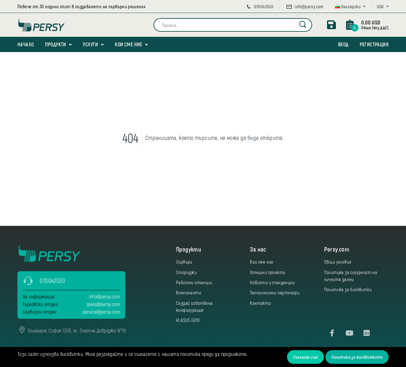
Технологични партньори (274, 292)
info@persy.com (304, 6)
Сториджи (186, 272)
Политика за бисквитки (348, 289)
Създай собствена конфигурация (194, 306)
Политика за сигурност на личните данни (350, 275)
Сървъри (184, 262)
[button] (350, 6)
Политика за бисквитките (357, 357)
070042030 (259, 6)
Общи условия (337, 262)
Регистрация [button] (374, 44)
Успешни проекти (267, 272)
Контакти (260, 303)
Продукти (55, 44)
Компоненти (188, 292)
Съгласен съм (305, 357)
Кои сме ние (128, 44)
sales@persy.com (103, 304)
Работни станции (194, 282)
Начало (25, 44)
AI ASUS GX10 (188, 320)
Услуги (90, 44)
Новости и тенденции (272, 282)
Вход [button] (343, 44)
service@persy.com (101, 312)
